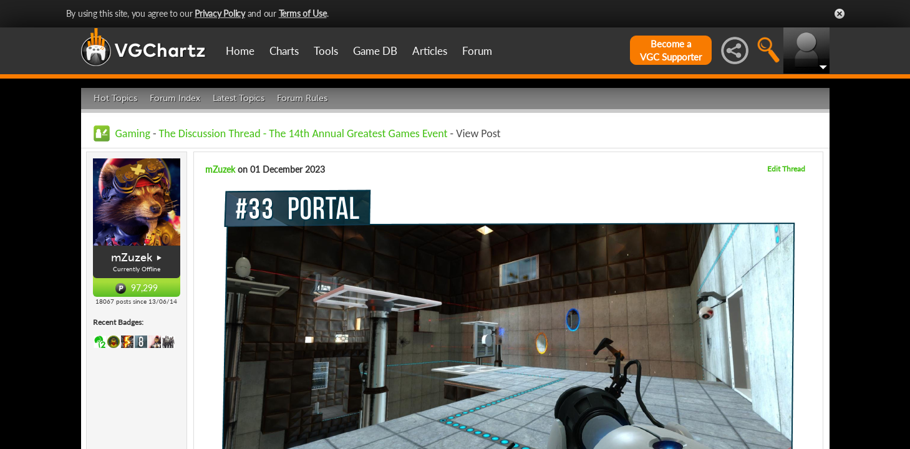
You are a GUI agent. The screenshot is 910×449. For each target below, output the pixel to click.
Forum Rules (302, 98)
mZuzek (131, 257)
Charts (284, 50)
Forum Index (175, 98)
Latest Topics (238, 98)
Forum (477, 50)
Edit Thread (786, 168)
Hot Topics (115, 98)
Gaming (132, 133)
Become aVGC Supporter (671, 50)
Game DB (375, 50)
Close (840, 14)
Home (240, 50)
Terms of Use (303, 13)
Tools (326, 50)
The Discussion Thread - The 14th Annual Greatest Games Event (303, 133)
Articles (429, 50)
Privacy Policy (220, 13)
